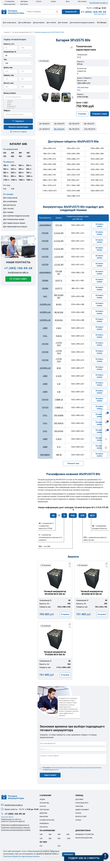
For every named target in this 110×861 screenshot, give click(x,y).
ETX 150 (59, 225)
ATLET (18, 103)
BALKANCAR (18, 106)
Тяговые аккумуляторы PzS (22, 32)
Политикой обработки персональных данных (21, 856)
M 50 (59, 368)
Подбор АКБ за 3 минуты (83, 858)
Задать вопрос (50, 775)
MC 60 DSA (58, 312)
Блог (68, 1)
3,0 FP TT (58, 288)
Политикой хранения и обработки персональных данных (72, 767)
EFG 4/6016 (58, 423)
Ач (5, 165)
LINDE (45, 328)
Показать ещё (73, 463)
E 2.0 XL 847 (59, 233)
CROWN (45, 281)
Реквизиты (44, 823)
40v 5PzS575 (74, 124)
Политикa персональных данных (15, 827)
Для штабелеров (24, 23)
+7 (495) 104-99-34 (93, 11)
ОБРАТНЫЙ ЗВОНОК (100, 14)
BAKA (18, 105)
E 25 (58, 384)
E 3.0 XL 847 (59, 249)
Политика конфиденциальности (15, 825)
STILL (45, 336)
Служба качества (47, 820)
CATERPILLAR (45, 304)
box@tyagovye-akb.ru (99, 3)
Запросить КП (70, 12)
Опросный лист (10, 4)
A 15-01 (59, 376)
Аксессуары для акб (83, 838)
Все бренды (101, 22)
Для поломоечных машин (13, 219)
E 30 (58, 392)
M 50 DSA (59, 320)
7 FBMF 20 (59, 400)
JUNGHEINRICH (45, 225)
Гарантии (79, 806)
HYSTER (45, 233)
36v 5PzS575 (59, 124)
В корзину (82, 114)
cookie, (23, 851)
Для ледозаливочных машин (15, 227)
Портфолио (44, 809)
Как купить (82, 1)
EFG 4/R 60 (58, 431)
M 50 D (59, 304)
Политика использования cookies (16, 830)
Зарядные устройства (84, 834)
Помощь (79, 795)
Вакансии (44, 816)
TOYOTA (45, 400)
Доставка (79, 799)
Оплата (78, 813)
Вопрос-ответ (81, 816)
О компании (9, 1)
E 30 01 (59, 439)
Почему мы (44, 803)
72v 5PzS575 (44, 129)
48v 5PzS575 (89, 124)
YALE (45, 296)
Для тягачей (51, 23)
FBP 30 (59, 455)
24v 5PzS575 (44, 124)
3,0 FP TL (58, 281)
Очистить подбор (20, 132)
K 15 (58, 447)
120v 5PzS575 (89, 129)
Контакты (24, 4)
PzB (12, 189)
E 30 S (58, 328)
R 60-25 (59, 336)
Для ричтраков (38, 23)
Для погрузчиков (9, 23)
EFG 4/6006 (58, 415)
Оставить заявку (20, 279)
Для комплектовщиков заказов (82, 23)
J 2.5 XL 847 (59, 265)
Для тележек (63, 23)
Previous (39, 97)
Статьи (78, 820)
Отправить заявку (99, 114)
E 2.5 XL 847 (59, 241)
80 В (79, 57)
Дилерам (24, 1)
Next (72, 97)
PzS (4, 189)
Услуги (38, 1)
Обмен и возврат (82, 809)
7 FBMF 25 (59, 407)
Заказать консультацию (18, 127)
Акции (53, 1)
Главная (7, 32)
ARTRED (18, 101)
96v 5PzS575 (74, 129)
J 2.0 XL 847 (59, 257)
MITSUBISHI (45, 455)
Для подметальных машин (14, 223)
